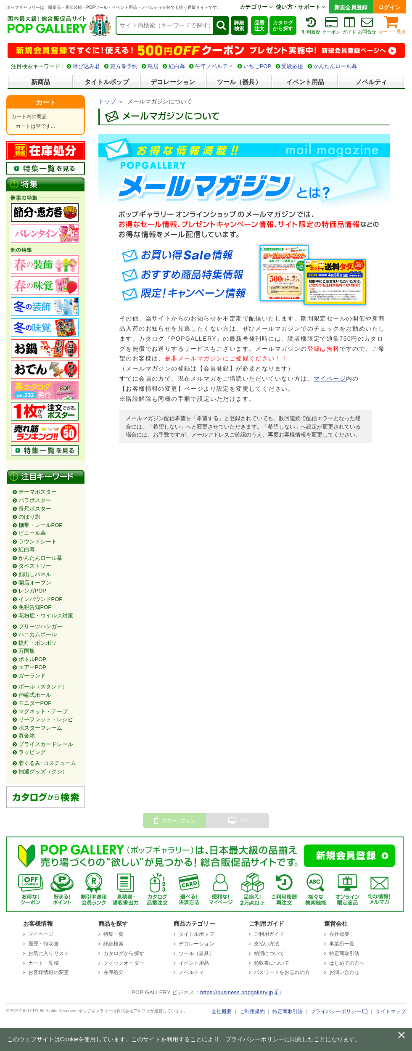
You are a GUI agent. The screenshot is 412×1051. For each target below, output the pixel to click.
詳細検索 (239, 26)
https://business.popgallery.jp (240, 992)
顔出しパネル (34, 574)
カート (46, 102)
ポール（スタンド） (43, 686)
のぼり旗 (29, 517)
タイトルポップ (107, 81)
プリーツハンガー (40, 626)
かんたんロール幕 (335, 66)
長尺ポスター (34, 509)
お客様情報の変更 (48, 972)
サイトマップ (390, 1011)
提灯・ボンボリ (37, 643)
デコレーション (173, 81)
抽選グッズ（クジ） (43, 771)
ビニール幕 (32, 533)
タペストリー (34, 566)
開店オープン (34, 583)
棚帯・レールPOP (40, 525)
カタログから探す (283, 26)
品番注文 (259, 26)
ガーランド (32, 675)
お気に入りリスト (48, 953)
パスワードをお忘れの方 (282, 972)
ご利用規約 (252, 1011)
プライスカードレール (45, 744)
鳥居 (153, 66)
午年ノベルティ (214, 66)
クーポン (331, 25)
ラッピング (32, 752)
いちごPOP (257, 66)
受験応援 (292, 66)
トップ (107, 101)
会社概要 (339, 934)
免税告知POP (35, 607)
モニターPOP (35, 703)
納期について (269, 953)
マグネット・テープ (43, 711)
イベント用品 (305, 81)
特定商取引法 (344, 953)
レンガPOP (32, 591)
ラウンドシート (37, 541)
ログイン (389, 7)
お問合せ (367, 25)
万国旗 (26, 651)
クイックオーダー (123, 963)
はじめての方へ (347, 963)
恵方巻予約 (123, 66)
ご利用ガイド (269, 934)
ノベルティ (372, 81)
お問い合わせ (344, 972)
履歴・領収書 (43, 944)
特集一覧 (113, 934)
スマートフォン (174, 821)
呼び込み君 (86, 66)
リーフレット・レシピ (45, 719)
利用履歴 (311, 25)
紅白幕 (177, 66)
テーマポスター (37, 492)
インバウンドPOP (40, 599)
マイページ (330, 378)
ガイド (349, 25)
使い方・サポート (300, 7)
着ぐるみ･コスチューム (47, 763)
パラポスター (34, 500)
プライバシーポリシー (339, 1011)
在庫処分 (113, 972)
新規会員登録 (351, 7)
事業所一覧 (342, 944)
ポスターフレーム (40, 728)
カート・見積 (392, 24)
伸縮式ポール (34, 695)
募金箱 (26, 736)
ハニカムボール (37, 634)
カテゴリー (256, 7)
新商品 (40, 81)
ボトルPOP (32, 659)
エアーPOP (32, 667)
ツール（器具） (239, 81)
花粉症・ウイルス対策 (45, 615)
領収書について (272, 963)
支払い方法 (267, 944)
